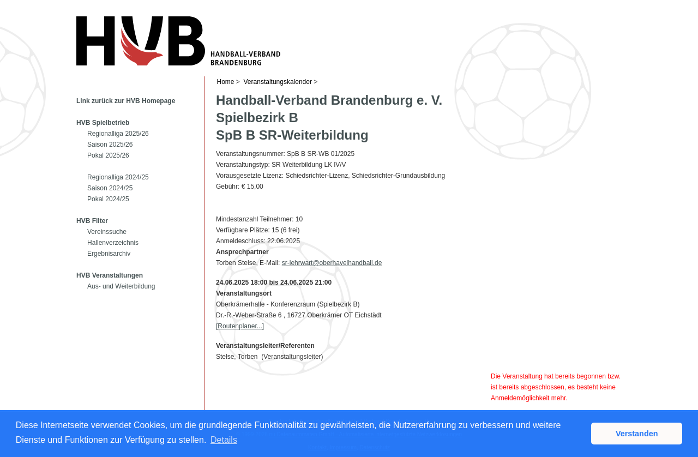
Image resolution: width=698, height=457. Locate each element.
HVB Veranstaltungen (109, 275)
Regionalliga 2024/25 (118, 177)
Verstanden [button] (637, 433)
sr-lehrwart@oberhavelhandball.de (332, 263)
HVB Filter (92, 221)
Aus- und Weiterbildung (121, 286)
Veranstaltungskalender (278, 82)
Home (225, 82)
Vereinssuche (107, 232)
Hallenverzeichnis (113, 242)
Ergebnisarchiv (108, 253)
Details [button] (223, 439)
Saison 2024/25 (110, 188)
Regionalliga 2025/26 (118, 133)
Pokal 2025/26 (108, 155)
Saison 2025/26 (110, 144)
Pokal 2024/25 (108, 199)
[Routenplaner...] (240, 326)
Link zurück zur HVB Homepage (125, 101)
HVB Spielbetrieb (102, 123)
